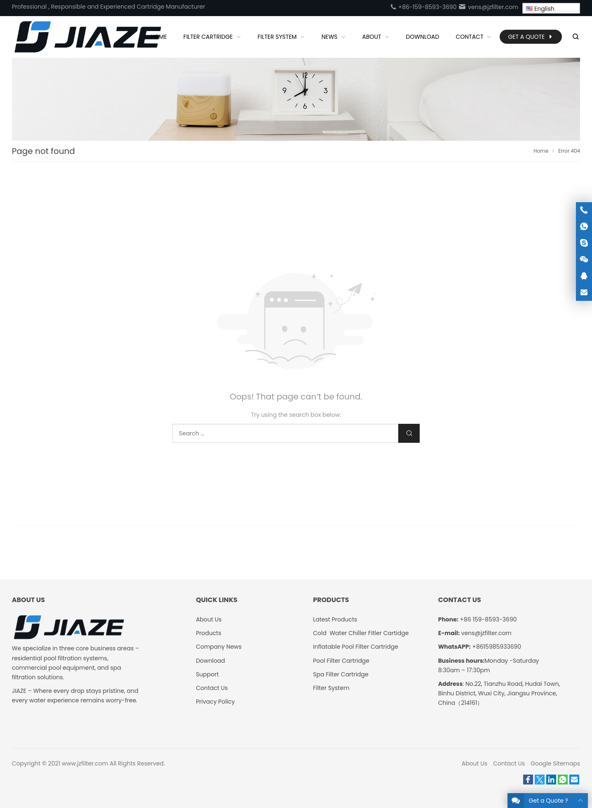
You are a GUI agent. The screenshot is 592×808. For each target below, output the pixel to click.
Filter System (331, 688)
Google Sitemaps (555, 763)
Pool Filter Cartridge (341, 661)
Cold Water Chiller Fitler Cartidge (361, 633)
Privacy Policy (215, 701)
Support (207, 674)
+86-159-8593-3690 (423, 7)
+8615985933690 (496, 647)
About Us (208, 619)
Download (210, 661)
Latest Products (335, 619)
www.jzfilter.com (85, 763)
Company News (219, 647)
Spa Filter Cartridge (340, 674)
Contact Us (212, 688)
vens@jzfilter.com (488, 7)
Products (208, 633)
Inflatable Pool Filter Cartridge (355, 647)
